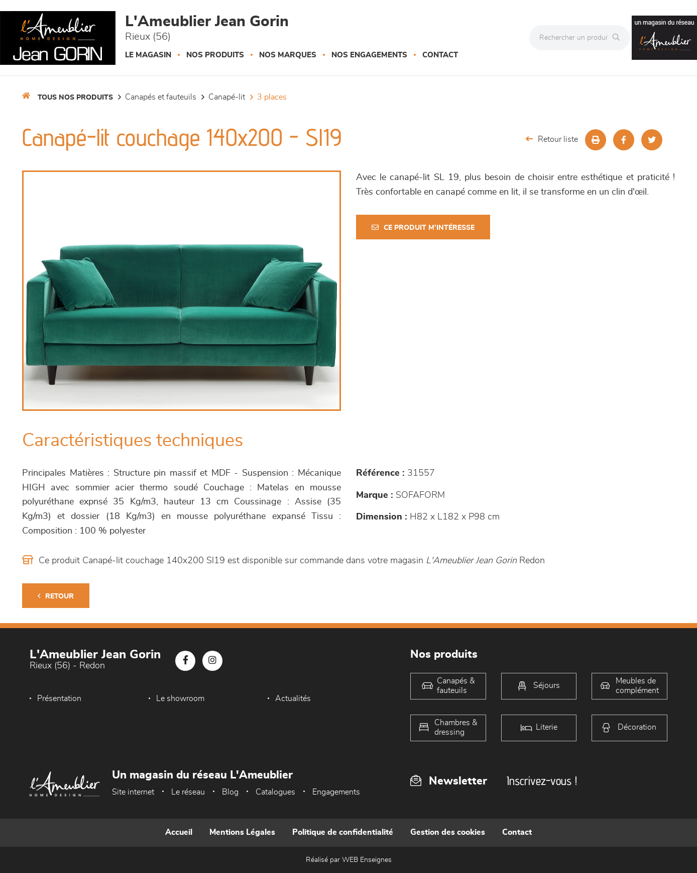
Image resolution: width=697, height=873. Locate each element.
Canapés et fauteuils (160, 97)
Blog (230, 792)
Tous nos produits (75, 97)
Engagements (336, 792)
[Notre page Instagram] (212, 661)
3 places (272, 97)
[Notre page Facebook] (185, 661)
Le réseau (188, 792)
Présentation (59, 698)
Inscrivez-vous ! (542, 780)
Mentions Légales (242, 832)
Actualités (293, 698)
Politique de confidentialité (342, 832)
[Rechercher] (619, 37)
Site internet (133, 792)
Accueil (178, 832)
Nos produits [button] (215, 55)
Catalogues (275, 792)
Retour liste (552, 139)
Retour (56, 596)
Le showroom (180, 698)
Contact (440, 55)
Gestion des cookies (447, 832)
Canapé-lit (226, 97)
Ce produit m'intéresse (423, 227)
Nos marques (287, 55)
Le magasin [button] (148, 55)
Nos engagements (369, 55)
